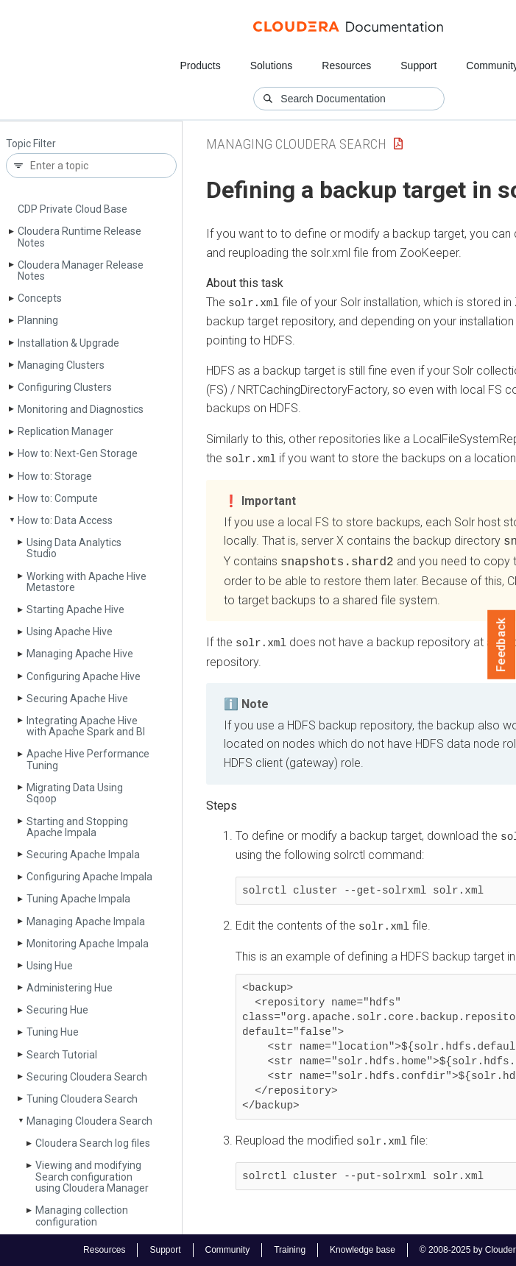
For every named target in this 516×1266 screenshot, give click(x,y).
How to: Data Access (65, 520)
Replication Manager (65, 431)
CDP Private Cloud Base (72, 209)
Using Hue (49, 966)
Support (418, 65)
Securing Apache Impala (83, 854)
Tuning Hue (52, 1032)
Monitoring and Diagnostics (81, 409)
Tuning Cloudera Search (82, 1099)
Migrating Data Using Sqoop (74, 793)
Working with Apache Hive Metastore (86, 581)
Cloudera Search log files (92, 1143)
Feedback (502, 645)
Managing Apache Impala (85, 921)
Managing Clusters (61, 365)
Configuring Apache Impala (89, 877)
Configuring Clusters (65, 387)
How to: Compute (58, 498)
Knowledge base (362, 1250)
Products (200, 65)
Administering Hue (69, 988)
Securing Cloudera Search (86, 1077)
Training (289, 1250)
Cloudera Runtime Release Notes (79, 236)
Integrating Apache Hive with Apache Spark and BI (85, 726)
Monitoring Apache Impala (87, 944)
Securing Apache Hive (77, 698)
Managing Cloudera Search (89, 1121)
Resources (346, 65)
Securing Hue (57, 1010)
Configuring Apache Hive (83, 676)
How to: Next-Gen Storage (78, 453)
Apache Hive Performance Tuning (87, 759)
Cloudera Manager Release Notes (81, 270)
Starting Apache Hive (75, 609)
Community (227, 1250)
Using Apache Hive (69, 631)
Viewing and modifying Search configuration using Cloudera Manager (92, 1176)
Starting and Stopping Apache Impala (77, 827)
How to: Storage (55, 476)
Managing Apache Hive (79, 653)
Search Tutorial (61, 1055)
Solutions (271, 65)
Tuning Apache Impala (78, 899)
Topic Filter (31, 143)
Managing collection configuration (81, 1215)
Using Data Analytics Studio (73, 548)
